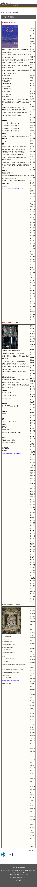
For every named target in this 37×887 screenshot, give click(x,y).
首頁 (2, 12)
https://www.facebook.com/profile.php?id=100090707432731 (14, 685)
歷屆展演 (15, 12)
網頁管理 (18, 880)
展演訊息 (8, 12)
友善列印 (3, 854)
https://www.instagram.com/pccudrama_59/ (12, 188)
